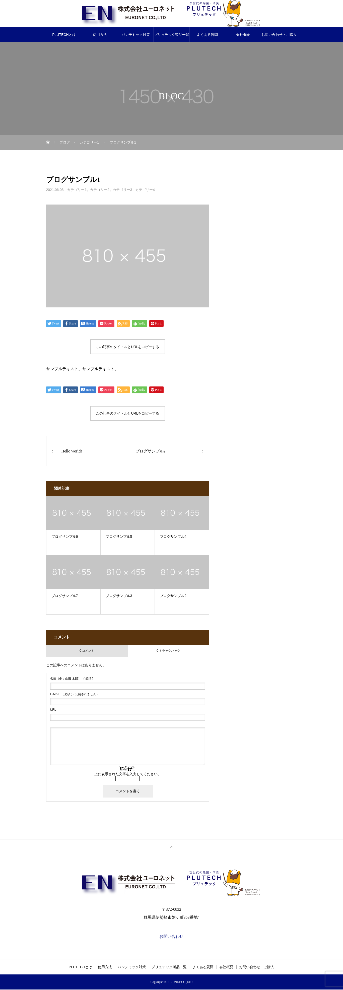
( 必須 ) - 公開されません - (74, 694)
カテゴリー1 (77, 190)
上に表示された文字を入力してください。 (127, 774)
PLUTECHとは (64, 35)
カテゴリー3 (122, 190)
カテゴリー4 (145, 190)
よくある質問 (207, 35)
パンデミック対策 (136, 35)
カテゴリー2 (99, 190)
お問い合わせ (172, 937)
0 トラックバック (168, 650)
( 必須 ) (71, 678)
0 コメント (87, 650)
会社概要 (243, 35)
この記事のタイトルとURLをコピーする (127, 347)
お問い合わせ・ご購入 (279, 35)
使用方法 (100, 35)
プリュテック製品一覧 (171, 35)
